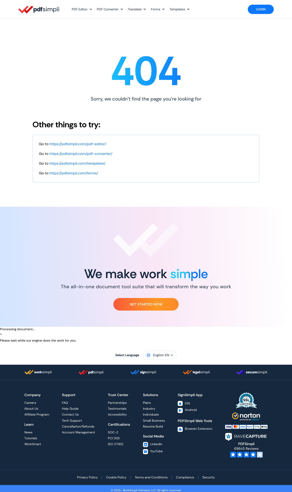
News (28, 432)
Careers (30, 403)
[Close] (1, 334)
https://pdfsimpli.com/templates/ (77, 163)
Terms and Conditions (151, 477)
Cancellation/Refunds (78, 426)
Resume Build (153, 426)
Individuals (151, 414)
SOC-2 (113, 432)
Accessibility (117, 414)
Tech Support (72, 420)
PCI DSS (114, 438)
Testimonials (117, 408)
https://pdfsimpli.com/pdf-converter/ (80, 153)
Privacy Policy (87, 477)
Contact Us (70, 414)
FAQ (65, 403)
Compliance (185, 477)
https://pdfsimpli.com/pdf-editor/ (77, 143)
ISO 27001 (116, 444)
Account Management (78, 432)
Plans (147, 403)
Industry (149, 408)
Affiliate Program (36, 414)
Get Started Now (146, 304)
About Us (31, 408)
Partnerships (117, 403)
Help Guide (70, 408)
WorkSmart (32, 444)
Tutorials (30, 438)
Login (261, 9)
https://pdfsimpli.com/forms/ (73, 173)
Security (208, 477)
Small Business (154, 420)
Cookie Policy (116, 477)
